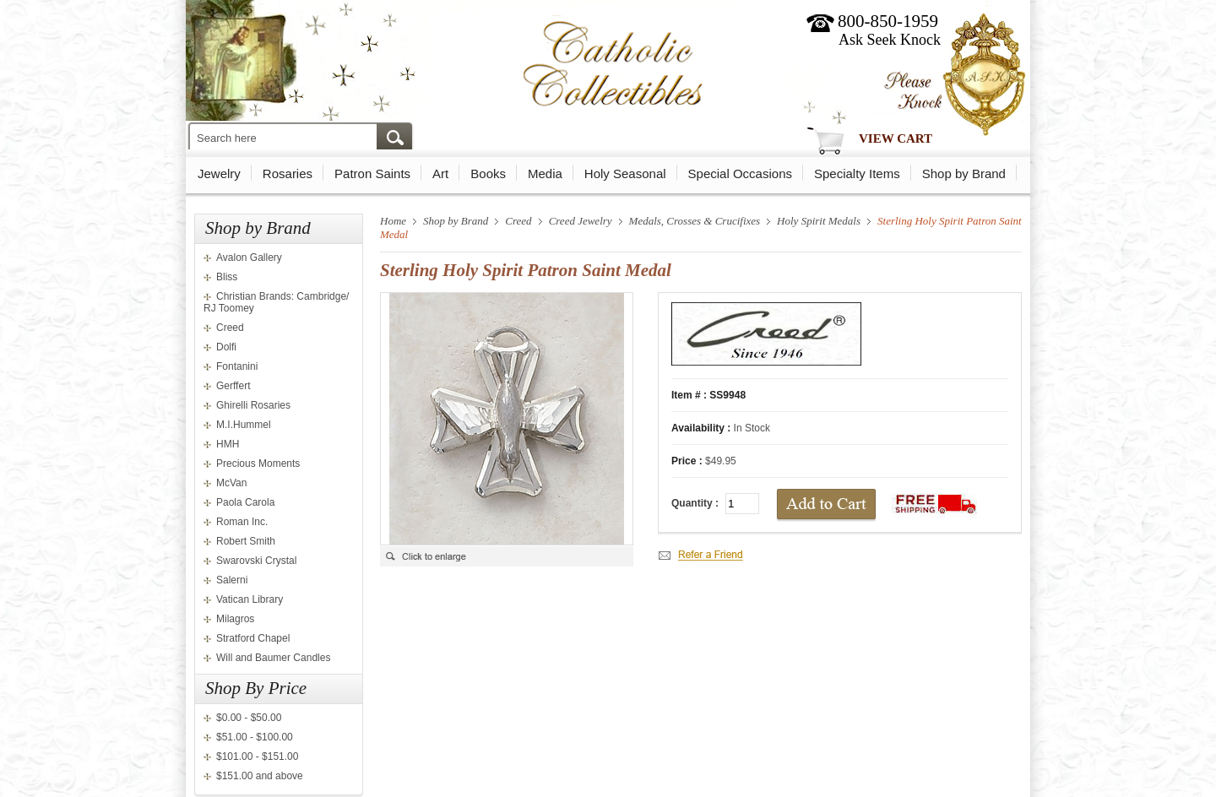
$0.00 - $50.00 (248, 718)
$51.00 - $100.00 (254, 737)
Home (393, 220)
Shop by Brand (964, 173)
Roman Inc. (242, 522)
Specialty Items (857, 173)
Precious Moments (258, 463)
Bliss (226, 277)
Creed (230, 327)
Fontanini (237, 366)
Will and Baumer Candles (273, 658)
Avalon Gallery (249, 257)
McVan (231, 483)
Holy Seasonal (625, 173)
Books (488, 173)
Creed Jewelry (580, 220)
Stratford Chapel (253, 638)
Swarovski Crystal (256, 561)
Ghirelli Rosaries (253, 405)
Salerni (231, 580)
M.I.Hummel (243, 425)
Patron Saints (372, 173)
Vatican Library (249, 599)
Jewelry (219, 173)
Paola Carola (245, 502)
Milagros (235, 619)
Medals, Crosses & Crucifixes (695, 220)
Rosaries (287, 173)
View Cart (895, 138)
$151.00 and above (259, 776)
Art (440, 173)
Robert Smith (245, 541)
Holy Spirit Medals (818, 220)
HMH (227, 444)
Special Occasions (740, 173)
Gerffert (233, 386)
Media (545, 173)
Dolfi (226, 347)
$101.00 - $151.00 (257, 756)
